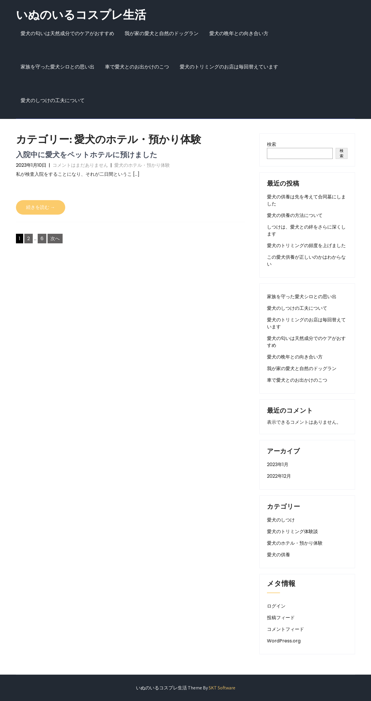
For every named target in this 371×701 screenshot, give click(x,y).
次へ (55, 238)
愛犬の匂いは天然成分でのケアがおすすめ (67, 33)
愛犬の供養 (278, 554)
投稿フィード (281, 617)
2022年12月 (279, 476)
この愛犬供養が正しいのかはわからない (306, 260)
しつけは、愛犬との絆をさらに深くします (306, 230)
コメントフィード (285, 629)
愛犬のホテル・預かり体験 (142, 165)
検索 (271, 144)
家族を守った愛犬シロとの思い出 (57, 66)
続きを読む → (40, 207)
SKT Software (222, 688)
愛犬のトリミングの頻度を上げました (306, 245)
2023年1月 (277, 464)
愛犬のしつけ (281, 520)
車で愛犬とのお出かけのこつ (137, 66)
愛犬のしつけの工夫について (53, 100)
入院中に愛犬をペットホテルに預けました (86, 154)
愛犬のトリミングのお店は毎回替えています (229, 66)
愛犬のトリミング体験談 (292, 531)
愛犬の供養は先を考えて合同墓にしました (306, 200)
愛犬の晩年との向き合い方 (238, 33)
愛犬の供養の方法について (295, 215)
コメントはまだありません (80, 165)
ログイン (276, 606)
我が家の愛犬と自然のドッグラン (162, 33)
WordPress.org (284, 640)
